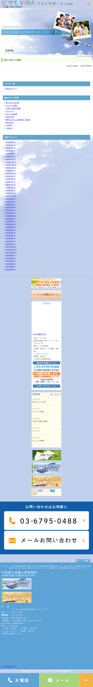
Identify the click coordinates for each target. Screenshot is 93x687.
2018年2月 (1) (10, 204)
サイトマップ (81, 568)
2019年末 (9, 125)
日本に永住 (68, 566)
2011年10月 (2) (11, 252)
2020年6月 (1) (10, 153)
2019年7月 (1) (10, 176)
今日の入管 (10, 117)
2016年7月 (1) (10, 224)
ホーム (5, 566)
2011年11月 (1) (11, 250)
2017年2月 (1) (10, 213)
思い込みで (10, 122)
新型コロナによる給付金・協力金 (18, 120)
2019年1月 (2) (10, 190)
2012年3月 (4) (10, 238)
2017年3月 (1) (10, 210)
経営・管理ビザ (28, 568)
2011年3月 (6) (10, 269)
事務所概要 (64, 568)
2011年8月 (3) (10, 258)
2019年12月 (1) (11, 162)
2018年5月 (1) (10, 202)
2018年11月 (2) (11, 196)
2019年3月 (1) (10, 185)
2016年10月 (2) (11, 216)
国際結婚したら (56, 566)
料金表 (72, 568)
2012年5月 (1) (10, 233)
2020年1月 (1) (10, 159)
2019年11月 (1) (11, 165)
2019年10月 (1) (11, 168)
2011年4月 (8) (10, 267)
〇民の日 (9, 128)
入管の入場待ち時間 (13, 108)
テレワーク (10, 111)
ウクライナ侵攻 (11, 105)
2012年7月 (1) (10, 230)
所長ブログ (10, 89)
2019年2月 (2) (10, 187)
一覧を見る (57, 394)
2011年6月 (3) (10, 261)
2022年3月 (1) (10, 145)
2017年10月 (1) (11, 207)
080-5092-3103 (17, 615)
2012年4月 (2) (10, 235)
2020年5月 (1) (10, 156)
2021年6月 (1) (10, 148)
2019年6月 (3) (10, 179)
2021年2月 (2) (10, 151)
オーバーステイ (41, 568)
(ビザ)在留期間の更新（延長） (21, 566)
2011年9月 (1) (10, 255)
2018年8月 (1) (10, 199)
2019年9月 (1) (10, 170)
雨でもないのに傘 (12, 103)
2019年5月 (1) (10, 182)
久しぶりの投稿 (11, 114)
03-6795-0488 (16, 612)
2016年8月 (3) (10, 221)
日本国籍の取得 (79, 566)
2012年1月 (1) (10, 244)
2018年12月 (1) (11, 193)
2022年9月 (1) (10, 142)
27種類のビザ (54, 568)
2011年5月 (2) (10, 264)
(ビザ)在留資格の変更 (41, 566)
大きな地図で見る (39, 334)
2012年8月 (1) (10, 227)
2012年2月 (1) (10, 241)
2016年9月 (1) (10, 219)
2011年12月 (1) (11, 247)
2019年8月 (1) (10, 173)
